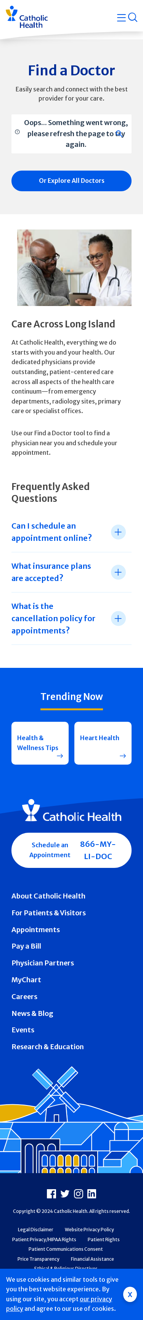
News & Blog (32, 1013)
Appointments (35, 929)
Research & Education (47, 1046)
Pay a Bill (26, 946)
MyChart (26, 979)
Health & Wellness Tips (37, 743)
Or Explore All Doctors (71, 180)
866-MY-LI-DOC (98, 850)
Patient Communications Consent (66, 1249)
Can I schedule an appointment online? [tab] (51, 532)
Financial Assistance (92, 1259)
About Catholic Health (48, 896)
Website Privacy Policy (89, 1229)
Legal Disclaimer (35, 1229)
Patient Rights (104, 1239)
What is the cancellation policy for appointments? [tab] (53, 618)
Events (22, 1029)
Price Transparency (38, 1259)
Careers (24, 996)
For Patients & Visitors (48, 912)
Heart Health (99, 738)
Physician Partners (42, 963)
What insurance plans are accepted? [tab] (51, 572)
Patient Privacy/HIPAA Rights (44, 1239)
